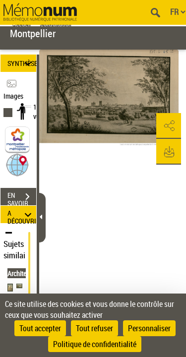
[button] (17, 164)
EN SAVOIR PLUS (21, 198)
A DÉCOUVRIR (21, 214)
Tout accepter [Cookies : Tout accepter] (40, 328)
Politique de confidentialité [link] (94, 344)
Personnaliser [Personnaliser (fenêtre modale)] (149, 328)
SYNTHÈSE (21, 63)
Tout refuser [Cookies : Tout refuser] (94, 328)
